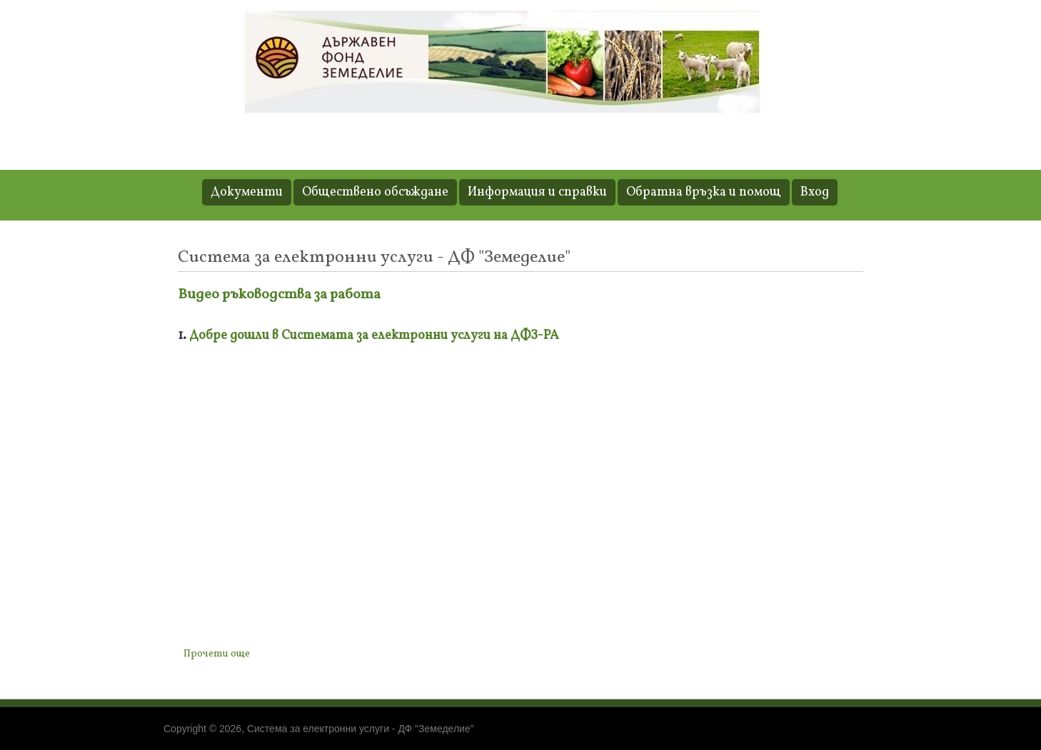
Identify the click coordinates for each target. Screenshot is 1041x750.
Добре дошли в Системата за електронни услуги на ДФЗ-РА (374, 336)
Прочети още (219, 654)
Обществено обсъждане (375, 192)
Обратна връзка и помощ (703, 192)
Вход (814, 192)
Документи (247, 192)
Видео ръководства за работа (279, 295)
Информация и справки (537, 192)
